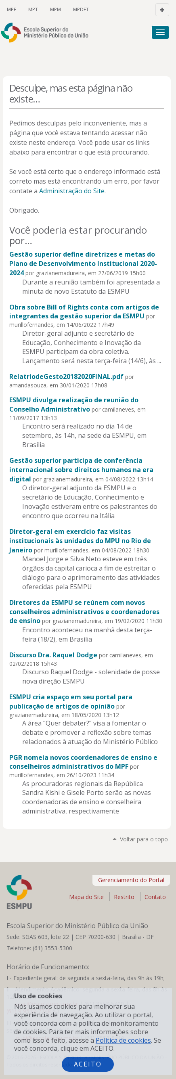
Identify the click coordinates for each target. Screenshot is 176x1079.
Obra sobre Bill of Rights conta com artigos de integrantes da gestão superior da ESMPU (84, 312)
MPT (33, 9)
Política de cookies (123, 1040)
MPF (11, 9)
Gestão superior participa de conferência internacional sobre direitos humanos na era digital (81, 469)
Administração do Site (72, 190)
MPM (55, 9)
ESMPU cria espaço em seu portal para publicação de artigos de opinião (70, 701)
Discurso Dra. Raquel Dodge (53, 654)
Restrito (124, 897)
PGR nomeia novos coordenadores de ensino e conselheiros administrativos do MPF (83, 762)
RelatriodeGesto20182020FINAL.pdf (66, 376)
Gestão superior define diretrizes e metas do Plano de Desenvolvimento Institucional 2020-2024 (83, 263)
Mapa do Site (86, 897)
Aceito (88, 1064)
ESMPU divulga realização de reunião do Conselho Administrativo (73, 404)
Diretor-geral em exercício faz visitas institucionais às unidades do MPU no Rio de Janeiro (80, 540)
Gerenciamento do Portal (131, 880)
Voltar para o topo (144, 839)
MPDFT (81, 9)
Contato (155, 897)
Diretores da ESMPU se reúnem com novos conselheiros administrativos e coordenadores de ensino (84, 611)
